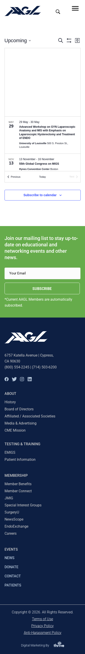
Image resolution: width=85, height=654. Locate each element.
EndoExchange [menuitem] (16, 526)
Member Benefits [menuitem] (18, 484)
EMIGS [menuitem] (10, 452)
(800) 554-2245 (17, 367)
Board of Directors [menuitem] (19, 409)
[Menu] (75, 8)
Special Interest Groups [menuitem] (23, 505)
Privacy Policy (42, 626)
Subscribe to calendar (39, 195)
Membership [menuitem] (16, 475)
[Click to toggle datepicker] (18, 40)
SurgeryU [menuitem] (12, 512)
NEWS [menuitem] (10, 558)
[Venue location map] (42, 82)
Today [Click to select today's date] (42, 176)
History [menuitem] (10, 402)
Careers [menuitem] (11, 533)
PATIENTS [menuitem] (13, 585)
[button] (7, 379)
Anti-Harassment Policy (42, 633)
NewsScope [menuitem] (14, 519)
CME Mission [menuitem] (15, 430)
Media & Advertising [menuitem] (20, 423)
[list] (43, 143)
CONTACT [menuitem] (13, 576)
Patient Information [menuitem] (20, 459)
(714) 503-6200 (44, 367)
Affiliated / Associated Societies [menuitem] (30, 416)
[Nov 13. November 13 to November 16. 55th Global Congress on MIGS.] (43, 165)
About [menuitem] (10, 393)
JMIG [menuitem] (9, 498)
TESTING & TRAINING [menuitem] (22, 444)
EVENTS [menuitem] (11, 549)
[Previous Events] (14, 177)
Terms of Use (42, 619)
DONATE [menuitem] (11, 567)
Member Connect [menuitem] (18, 491)
